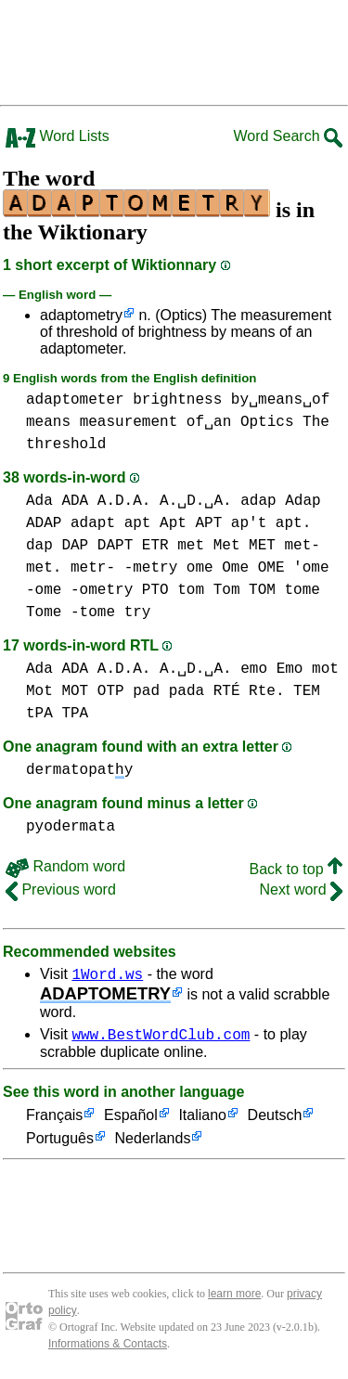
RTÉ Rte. (249, 691)
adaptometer (75, 400)
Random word (65, 866)
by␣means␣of (280, 400)
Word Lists (58, 136)
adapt (93, 523)
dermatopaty (79, 770)
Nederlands (153, 1145)
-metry (151, 568)
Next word (301, 889)
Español (131, 1121)
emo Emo (271, 669)
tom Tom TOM (226, 590)
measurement (129, 422)
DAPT (115, 545)
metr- (93, 568)
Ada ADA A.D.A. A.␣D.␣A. (129, 501)
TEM (306, 691)
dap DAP (57, 545)
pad (146, 691)
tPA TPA (57, 713)
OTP (110, 691)
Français (54, 1121)
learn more (234, 1299)
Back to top (296, 869)
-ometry (102, 590)
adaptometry (81, 315)
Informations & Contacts (107, 1349)
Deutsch (275, 1121)
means (48, 422)
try (137, 612)
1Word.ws (107, 976)
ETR (155, 545)
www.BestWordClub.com (160, 1039)
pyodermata (70, 827)
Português (60, 1145)
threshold (66, 444)
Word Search (287, 136)
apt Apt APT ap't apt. (218, 523)
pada (186, 691)
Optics (267, 422)
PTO (155, 590)
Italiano (202, 1121)
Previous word (61, 889)
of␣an (209, 422)
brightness (177, 400)
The (316, 422)
